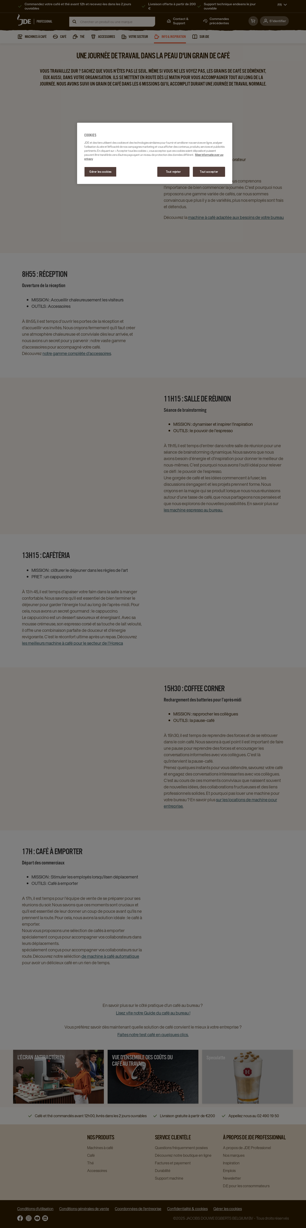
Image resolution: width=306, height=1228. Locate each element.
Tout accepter (209, 172)
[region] (154, 153)
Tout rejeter (173, 172)
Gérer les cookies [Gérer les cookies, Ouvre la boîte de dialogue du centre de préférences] (100, 172)
